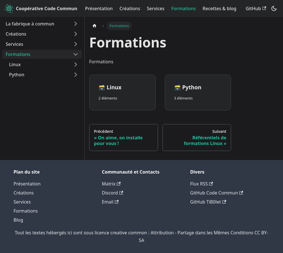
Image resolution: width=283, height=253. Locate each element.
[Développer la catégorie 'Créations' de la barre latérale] (75, 33)
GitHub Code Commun (216, 193)
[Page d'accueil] (94, 25)
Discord (112, 193)
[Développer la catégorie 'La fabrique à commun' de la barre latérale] (75, 23)
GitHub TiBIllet (208, 202)
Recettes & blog (219, 8)
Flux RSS (201, 184)
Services (155, 8)
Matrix (111, 184)
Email (110, 202)
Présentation (99, 8)
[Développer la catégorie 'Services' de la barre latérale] (75, 44)
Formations (183, 8)
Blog (18, 220)
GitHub (256, 8)
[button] (44, 64)
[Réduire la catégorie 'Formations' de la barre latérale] (75, 54)
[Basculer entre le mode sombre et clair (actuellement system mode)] (273, 8)
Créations (129, 8)
